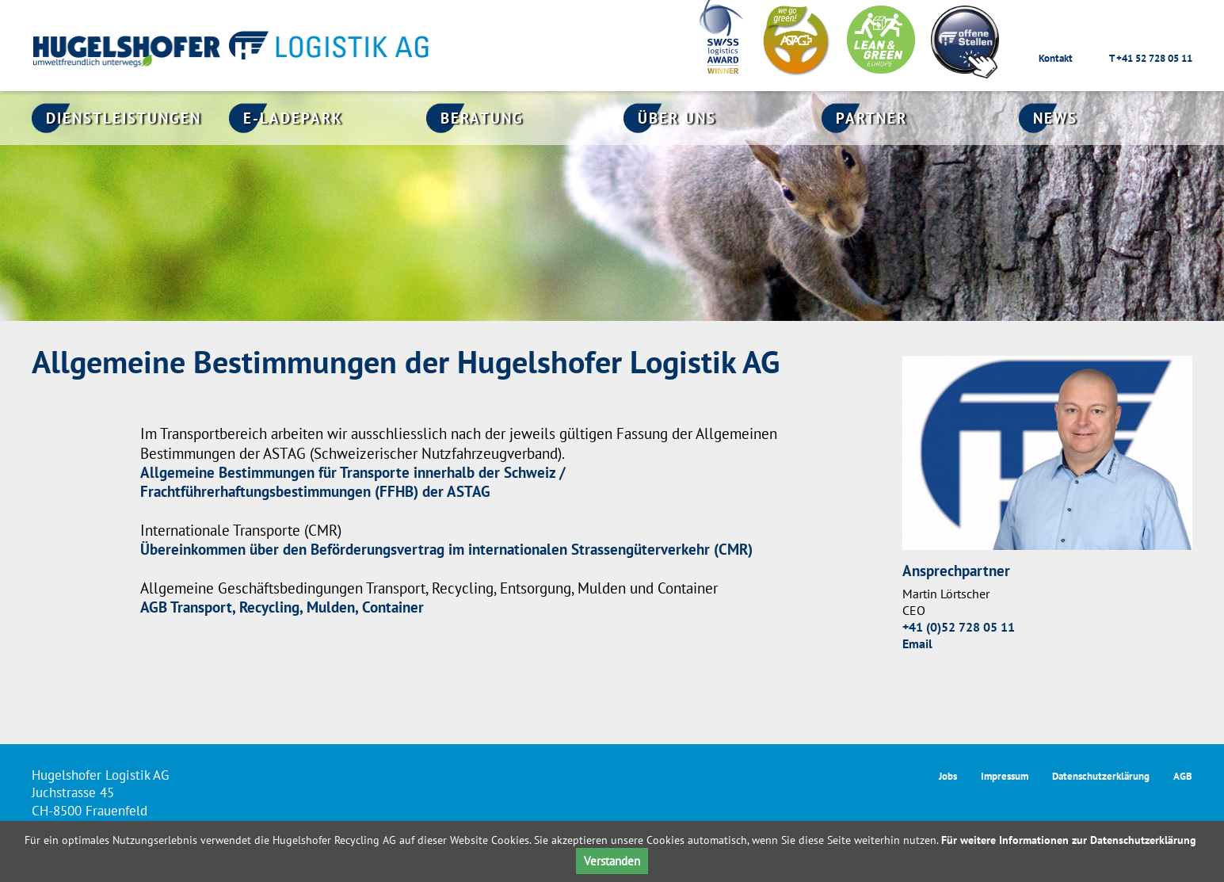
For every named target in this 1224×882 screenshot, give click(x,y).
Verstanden (612, 861)
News (1055, 118)
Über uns (677, 118)
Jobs (948, 776)
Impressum (1004, 776)
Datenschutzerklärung (1101, 776)
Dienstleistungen (123, 118)
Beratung (482, 118)
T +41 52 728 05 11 (1150, 58)
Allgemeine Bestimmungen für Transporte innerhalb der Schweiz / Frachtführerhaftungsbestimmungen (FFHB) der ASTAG (353, 482)
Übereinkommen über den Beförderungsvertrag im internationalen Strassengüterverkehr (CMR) (446, 549)
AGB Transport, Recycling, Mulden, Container (282, 607)
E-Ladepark (293, 118)
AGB (1182, 776)
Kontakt (1056, 58)
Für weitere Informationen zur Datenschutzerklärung (1068, 840)
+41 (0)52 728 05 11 (958, 627)
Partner (871, 118)
